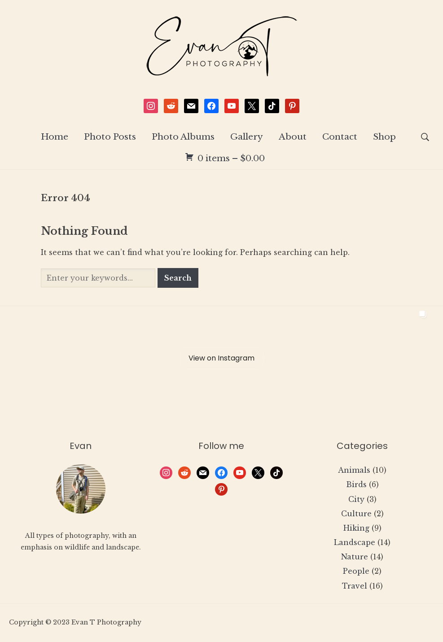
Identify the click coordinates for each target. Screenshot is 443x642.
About (293, 137)
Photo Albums (183, 137)
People (356, 571)
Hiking (356, 528)
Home (54, 137)
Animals (354, 470)
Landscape (354, 542)
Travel (354, 586)
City (356, 499)
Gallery (246, 137)
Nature (354, 557)
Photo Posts (110, 137)
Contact (339, 137)
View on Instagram (221, 358)
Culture (356, 514)
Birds (356, 484)
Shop (384, 137)
